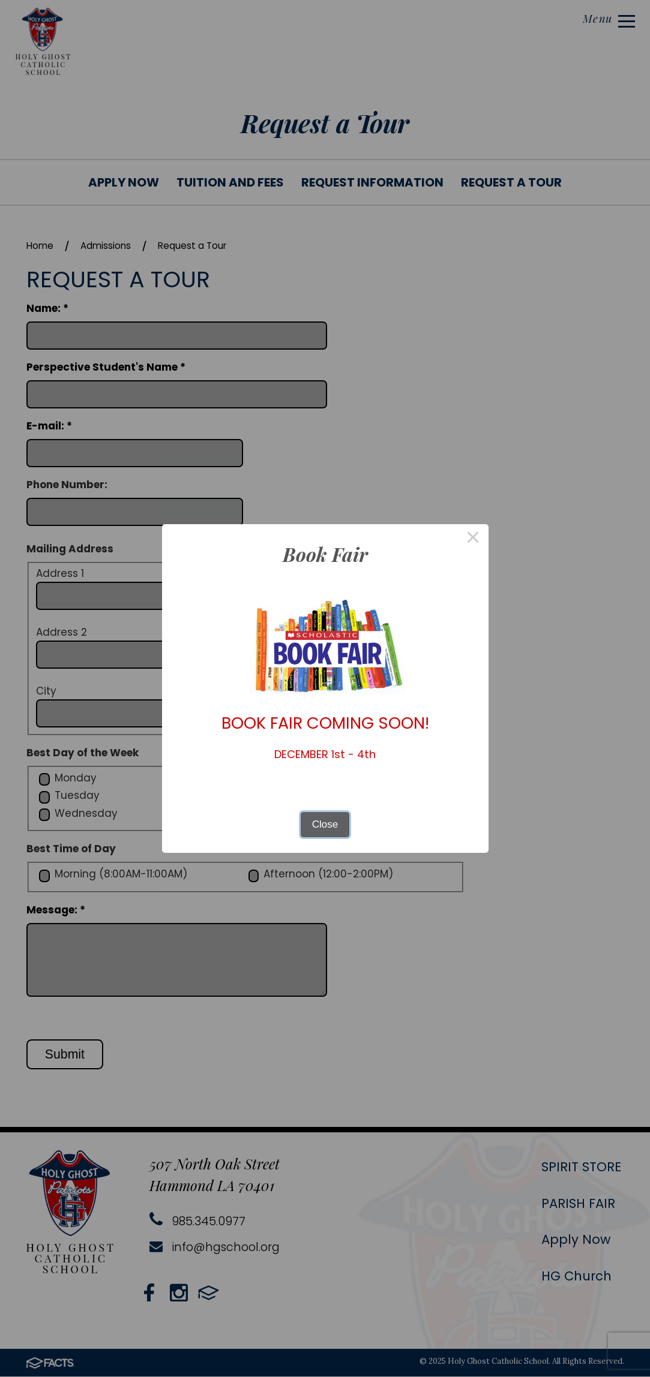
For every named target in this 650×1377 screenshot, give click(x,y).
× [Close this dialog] (473, 539)
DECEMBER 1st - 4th (325, 754)
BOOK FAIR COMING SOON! (325, 723)
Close (325, 824)
